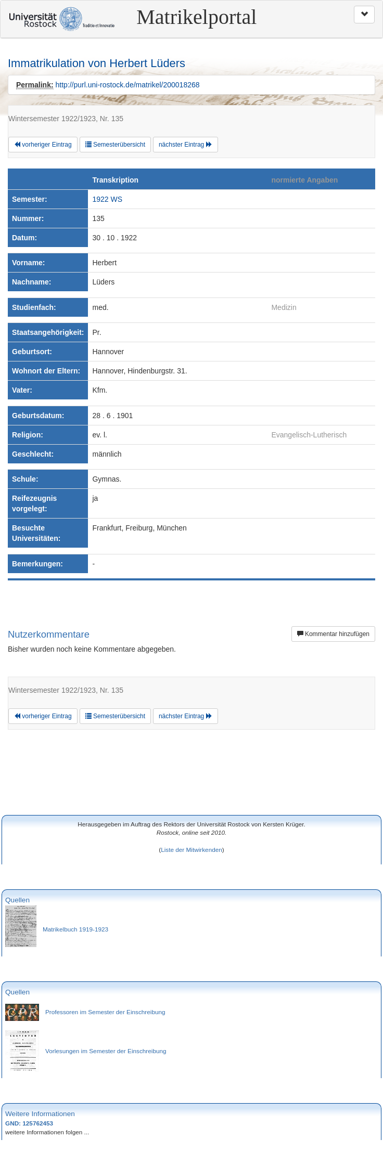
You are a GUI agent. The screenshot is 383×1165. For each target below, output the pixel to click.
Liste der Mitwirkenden (191, 849)
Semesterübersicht (115, 144)
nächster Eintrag (185, 144)
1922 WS (107, 199)
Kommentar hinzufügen (333, 634)
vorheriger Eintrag (43, 144)
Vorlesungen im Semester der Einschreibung (106, 1050)
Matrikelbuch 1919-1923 (75, 929)
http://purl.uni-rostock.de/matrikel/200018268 (127, 85)
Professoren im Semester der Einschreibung (105, 1011)
